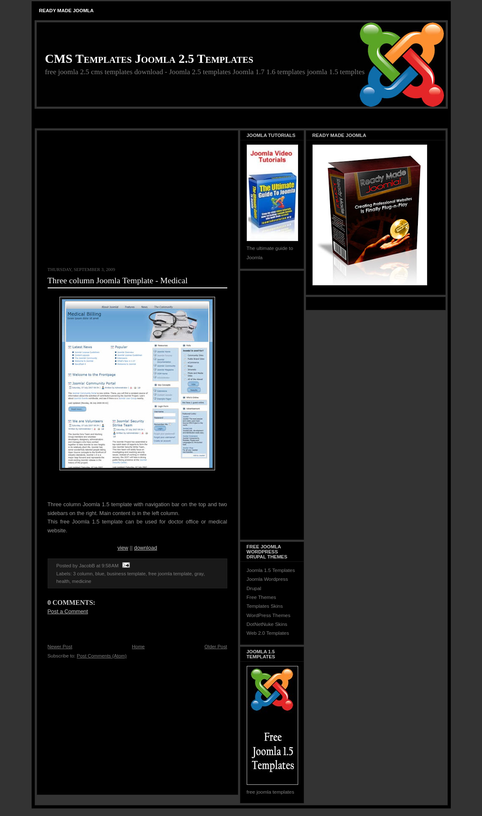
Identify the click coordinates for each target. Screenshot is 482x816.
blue (100, 573)
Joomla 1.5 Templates (271, 570)
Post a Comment (68, 611)
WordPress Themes (269, 615)
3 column (82, 573)
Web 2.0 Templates (268, 633)
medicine (82, 581)
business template (126, 573)
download (145, 548)
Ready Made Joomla (66, 10)
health (63, 581)
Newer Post (60, 646)
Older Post (216, 646)
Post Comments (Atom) (102, 655)
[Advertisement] (241, 119)
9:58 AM (110, 565)
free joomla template (170, 573)
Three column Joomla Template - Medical (118, 280)
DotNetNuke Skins (267, 624)
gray (198, 573)
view (122, 548)
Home (138, 646)
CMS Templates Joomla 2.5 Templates (149, 58)
